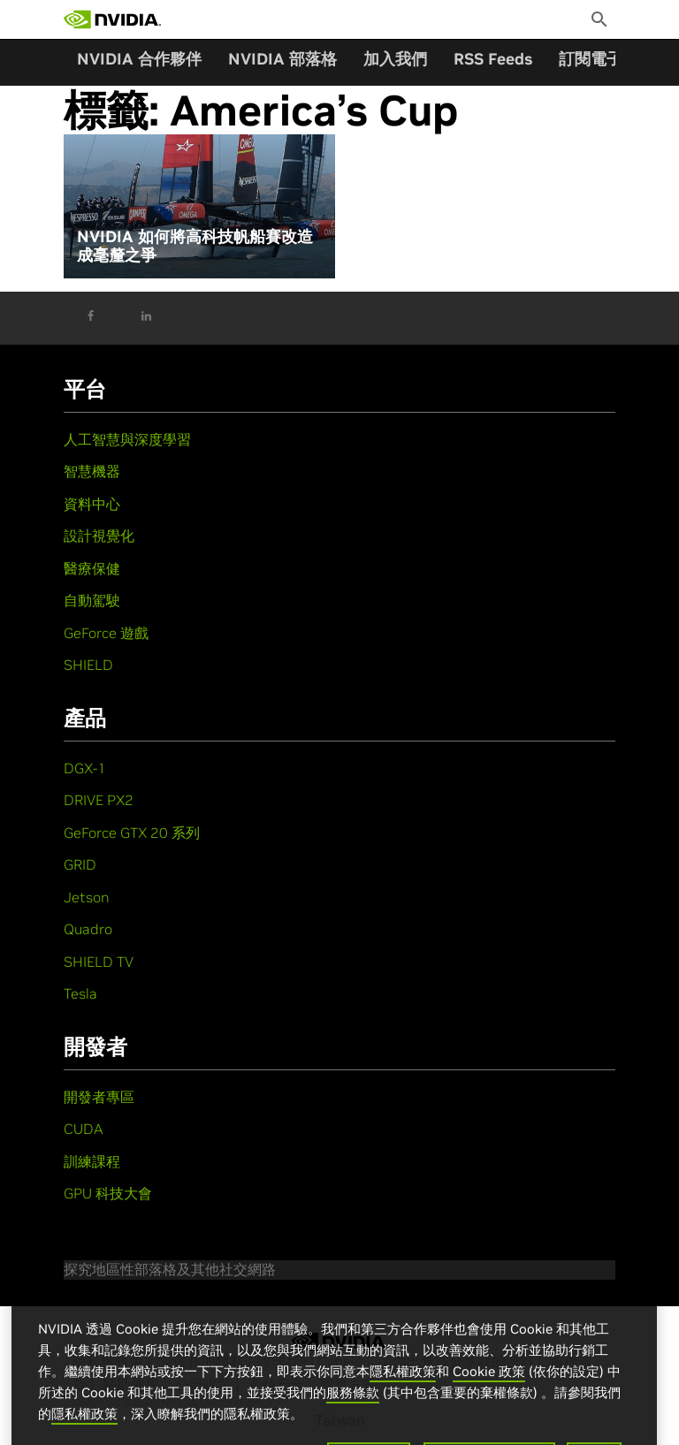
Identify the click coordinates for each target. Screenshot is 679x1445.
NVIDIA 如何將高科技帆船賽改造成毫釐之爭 (195, 246)
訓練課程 (92, 1161)
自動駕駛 (92, 600)
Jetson (87, 897)
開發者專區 (99, 1097)
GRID (80, 864)
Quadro (88, 929)
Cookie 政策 (489, 1387)
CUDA (83, 1128)
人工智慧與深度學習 (127, 439)
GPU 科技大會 (108, 1193)
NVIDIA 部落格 (282, 59)
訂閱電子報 (598, 59)
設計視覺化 (99, 535)
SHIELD (88, 664)
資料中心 (92, 504)
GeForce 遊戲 (106, 633)
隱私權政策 (403, 1387)
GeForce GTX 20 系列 (132, 832)
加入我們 (395, 59)
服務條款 (352, 1408)
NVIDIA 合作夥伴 (139, 59)
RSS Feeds (493, 59)
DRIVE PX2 (99, 800)
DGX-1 (85, 768)
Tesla (80, 993)
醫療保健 (92, 568)
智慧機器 (92, 471)
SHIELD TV (99, 961)
